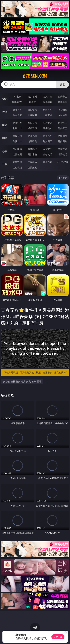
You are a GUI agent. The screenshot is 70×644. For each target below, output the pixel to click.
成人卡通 (47, 122)
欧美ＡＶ (47, 109)
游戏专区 (62, 96)
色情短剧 (32, 167)
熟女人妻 (17, 115)
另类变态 (62, 128)
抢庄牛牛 (62, 102)
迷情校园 (17, 154)
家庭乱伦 (32, 148)
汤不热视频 (62, 161)
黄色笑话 (47, 154)
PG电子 (17, 96)
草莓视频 (47, 161)
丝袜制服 (32, 115)
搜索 (62, 84)
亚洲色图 (32, 135)
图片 (5, 138)
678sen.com (35, 76)
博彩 (5, 99)
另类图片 (62, 141)
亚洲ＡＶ (17, 109)
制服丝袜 (17, 128)
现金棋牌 (47, 102)
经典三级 (32, 128)
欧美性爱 (62, 122)
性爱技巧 (62, 154)
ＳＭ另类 (62, 115)
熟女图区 (47, 141)
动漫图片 (62, 135)
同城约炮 (17, 161)
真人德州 (32, 96)
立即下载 (57, 636)
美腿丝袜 (17, 141)
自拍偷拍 (32, 109)
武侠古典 (62, 148)
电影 (5, 125)
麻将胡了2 (17, 102)
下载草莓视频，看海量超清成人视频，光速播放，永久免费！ (35, 372)
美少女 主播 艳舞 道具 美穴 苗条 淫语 (22, 381)
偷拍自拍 (32, 122)
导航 (5, 164)
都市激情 (17, 148)
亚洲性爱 (17, 122)
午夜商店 (32, 161)
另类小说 (32, 154)
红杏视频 (17, 167)
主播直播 (47, 115)
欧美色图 (47, 135)
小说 (5, 151)
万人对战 (47, 96)
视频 (5, 112)
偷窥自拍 (17, 135)
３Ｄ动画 (62, 109)
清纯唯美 (32, 141)
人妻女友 (47, 148)
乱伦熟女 (47, 128)
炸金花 (32, 102)
